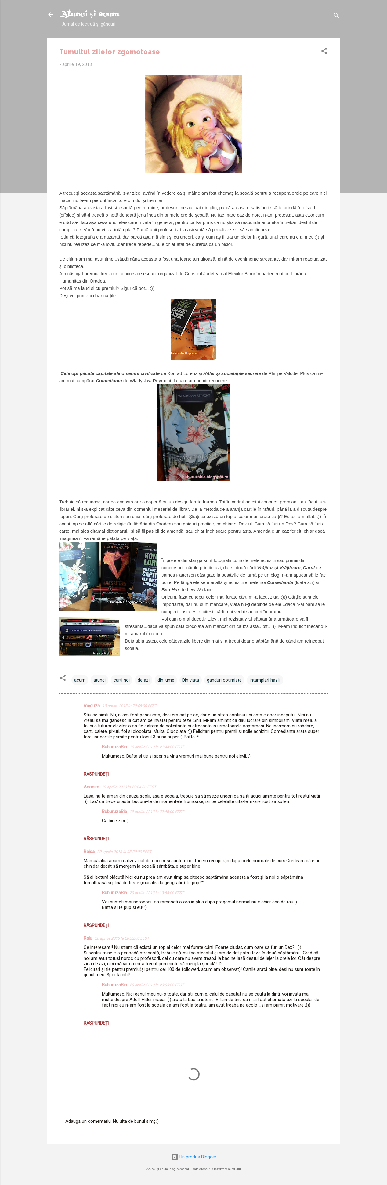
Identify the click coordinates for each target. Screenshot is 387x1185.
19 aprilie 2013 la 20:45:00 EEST (129, 706)
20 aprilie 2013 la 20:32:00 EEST (122, 938)
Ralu (88, 938)
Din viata (190, 680)
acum (79, 680)
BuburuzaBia (114, 747)
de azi (144, 680)
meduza (92, 705)
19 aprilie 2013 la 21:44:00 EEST (156, 747)
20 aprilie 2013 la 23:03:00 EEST (156, 985)
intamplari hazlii (265, 680)
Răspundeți (96, 774)
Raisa (89, 851)
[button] (324, 52)
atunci (99, 680)
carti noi (122, 680)
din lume (165, 680)
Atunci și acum (90, 14)
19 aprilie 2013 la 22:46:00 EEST (156, 811)
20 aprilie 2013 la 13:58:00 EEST (156, 893)
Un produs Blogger (193, 1157)
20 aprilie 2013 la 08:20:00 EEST (124, 851)
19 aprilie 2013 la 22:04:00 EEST (129, 787)
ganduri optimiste (224, 680)
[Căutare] (336, 16)
